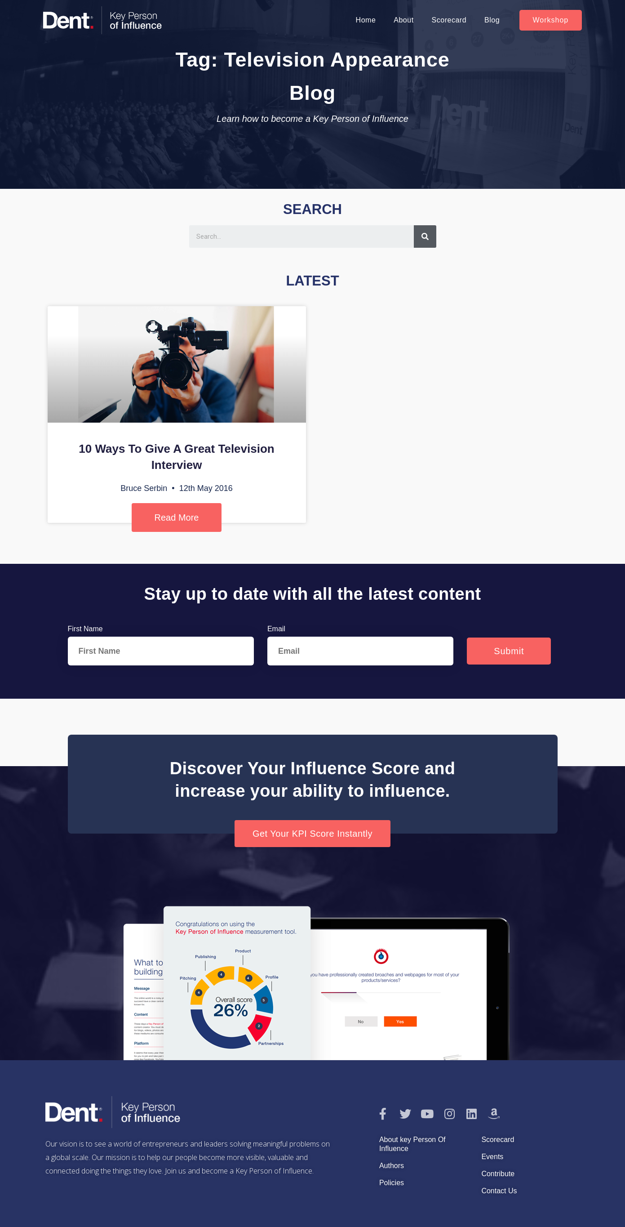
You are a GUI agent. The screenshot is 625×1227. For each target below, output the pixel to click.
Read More (177, 517)
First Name (85, 629)
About (403, 20)
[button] (550, 20)
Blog (492, 20)
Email (276, 629)
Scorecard (449, 20)
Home (366, 20)
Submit (509, 651)
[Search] (425, 236)
